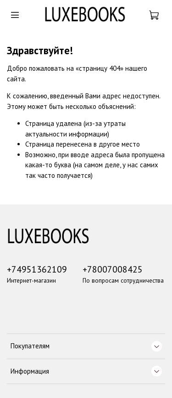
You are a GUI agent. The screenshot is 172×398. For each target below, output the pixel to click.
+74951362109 (37, 269)
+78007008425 (113, 269)
